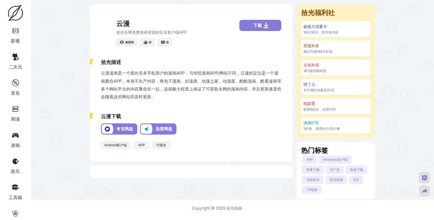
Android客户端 (115, 145)
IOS (356, 180)
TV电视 (311, 190)
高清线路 (336, 180)
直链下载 (356, 170)
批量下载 (313, 170)
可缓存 (161, 145)
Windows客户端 (335, 159)
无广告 (335, 170)
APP (141, 145)
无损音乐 (313, 180)
